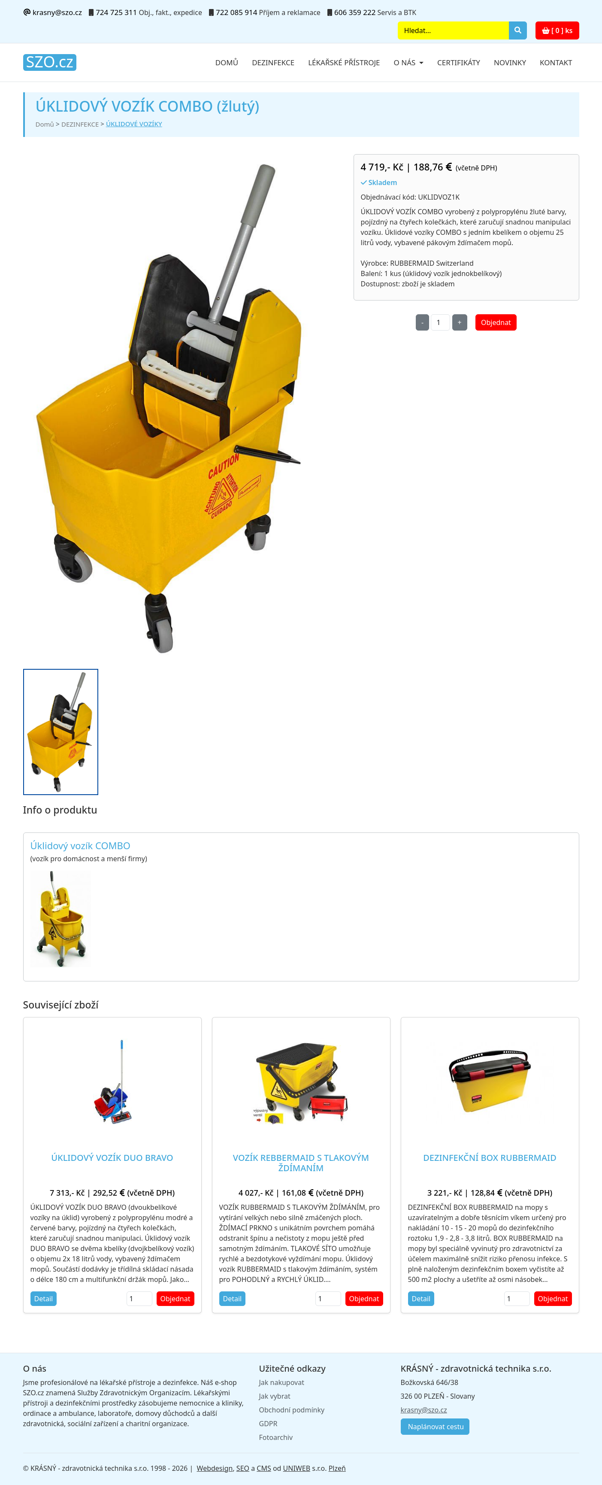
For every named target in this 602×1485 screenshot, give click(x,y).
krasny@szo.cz (52, 12)
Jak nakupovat (281, 1382)
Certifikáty (458, 62)
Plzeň (337, 1468)
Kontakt (556, 62)
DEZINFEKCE (80, 124)
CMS (264, 1468)
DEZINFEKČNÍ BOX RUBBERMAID (490, 1157)
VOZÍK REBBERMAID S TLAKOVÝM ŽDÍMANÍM (301, 1163)
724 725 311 (116, 12)
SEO (242, 1468)
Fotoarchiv (276, 1437)
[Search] (453, 30)
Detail (43, 1298)
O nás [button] (405, 62)
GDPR (268, 1423)
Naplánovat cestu (435, 1426)
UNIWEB (296, 1468)
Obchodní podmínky (292, 1410)
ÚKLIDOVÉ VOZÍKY (134, 123)
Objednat (496, 322)
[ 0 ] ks (557, 30)
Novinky (510, 62)
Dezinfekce (273, 62)
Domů (227, 62)
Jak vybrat (274, 1396)
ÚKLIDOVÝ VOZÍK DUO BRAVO (112, 1157)
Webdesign (215, 1468)
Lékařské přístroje (344, 62)
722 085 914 (236, 12)
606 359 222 (354, 12)
